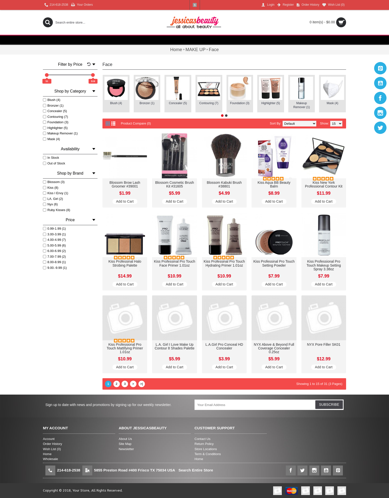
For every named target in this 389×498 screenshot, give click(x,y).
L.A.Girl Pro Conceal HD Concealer (224, 346)
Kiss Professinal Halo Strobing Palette (124, 263)
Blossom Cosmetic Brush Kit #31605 (174, 184)
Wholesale (50, 459)
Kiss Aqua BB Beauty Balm (274, 184)
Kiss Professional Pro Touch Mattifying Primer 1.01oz (125, 348)
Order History (52, 444)
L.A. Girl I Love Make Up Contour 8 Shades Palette (174, 346)
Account (49, 439)
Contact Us (202, 439)
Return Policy (204, 444)
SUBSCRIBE (329, 404)
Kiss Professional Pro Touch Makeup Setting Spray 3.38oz (323, 265)
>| (141, 384)
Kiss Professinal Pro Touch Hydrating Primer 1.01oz (224, 263)
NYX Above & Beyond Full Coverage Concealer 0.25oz (274, 348)
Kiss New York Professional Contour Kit (323, 184)
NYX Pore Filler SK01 (323, 344)
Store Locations (205, 449)
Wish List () (52, 449)
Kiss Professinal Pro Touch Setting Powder (273, 263)
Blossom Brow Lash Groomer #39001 (124, 184)
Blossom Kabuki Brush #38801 (224, 184)
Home (47, 454)
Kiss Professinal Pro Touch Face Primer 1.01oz (174, 263)
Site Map (125, 444)
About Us (125, 439)
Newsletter (126, 449)
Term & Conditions (207, 454)
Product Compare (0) (136, 123)
